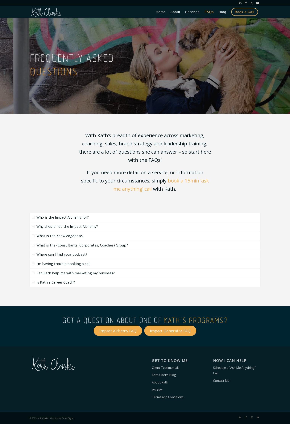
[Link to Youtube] (257, 3)
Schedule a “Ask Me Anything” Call (234, 370)
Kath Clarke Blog (164, 375)
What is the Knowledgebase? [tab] (58, 235)
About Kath (160, 382)
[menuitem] (160, 12)
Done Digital (68, 418)
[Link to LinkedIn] (240, 3)
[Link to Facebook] (246, 3)
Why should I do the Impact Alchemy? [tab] (65, 226)
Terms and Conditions (168, 397)
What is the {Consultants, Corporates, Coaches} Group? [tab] (80, 245)
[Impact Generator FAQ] (170, 331)
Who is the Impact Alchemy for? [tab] (60, 217)
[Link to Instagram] (252, 3)
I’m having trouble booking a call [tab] (61, 263)
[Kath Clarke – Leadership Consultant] (46, 12)
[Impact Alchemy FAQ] (118, 331)
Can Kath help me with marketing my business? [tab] (73, 273)
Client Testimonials (165, 368)
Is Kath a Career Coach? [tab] (53, 282)
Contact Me (221, 381)
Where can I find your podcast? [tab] (59, 254)
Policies (157, 390)
